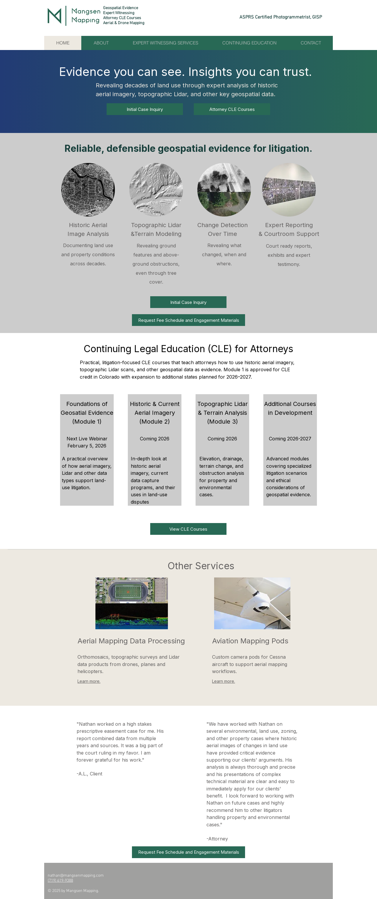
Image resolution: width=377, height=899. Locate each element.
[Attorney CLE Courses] (232, 109)
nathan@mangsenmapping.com (76, 875)
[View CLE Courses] (188, 529)
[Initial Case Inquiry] (145, 109)
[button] (188, 320)
